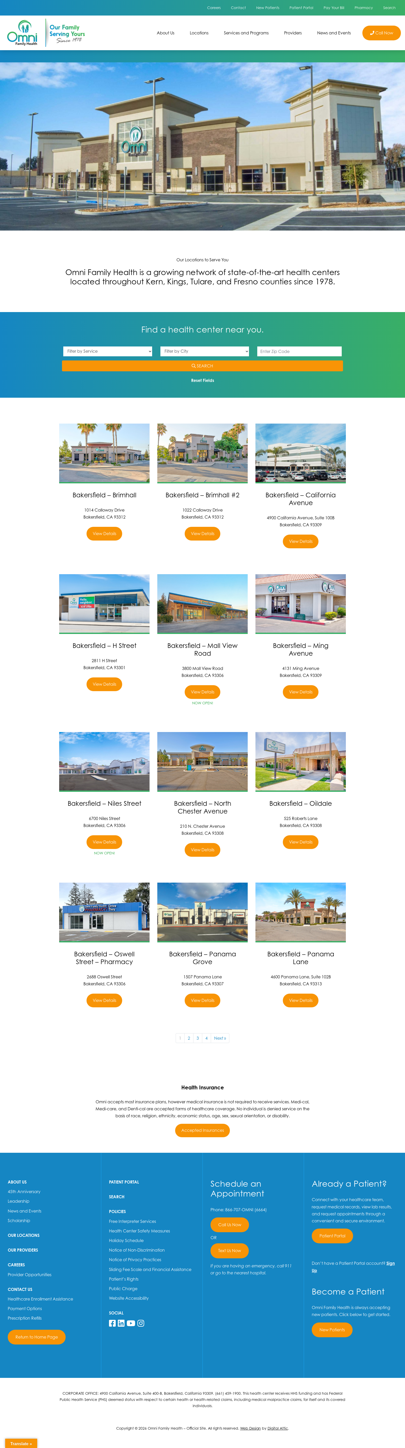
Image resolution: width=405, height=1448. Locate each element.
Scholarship (19, 1220)
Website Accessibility (129, 1298)
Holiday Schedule (126, 1240)
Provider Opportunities (29, 1274)
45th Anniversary (24, 1191)
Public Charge (123, 1288)
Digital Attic (278, 1428)
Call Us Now (229, 1224)
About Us (165, 32)
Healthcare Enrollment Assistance (40, 1299)
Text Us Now (229, 1250)
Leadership (18, 1201)
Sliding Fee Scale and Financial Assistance (150, 1269)
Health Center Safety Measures (139, 1230)
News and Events (334, 32)
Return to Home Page (36, 1337)
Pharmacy (364, 7)
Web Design (250, 1428)
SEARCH (209, 365)
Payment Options (25, 1308)
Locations (203, 32)
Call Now (381, 32)
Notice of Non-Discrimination (137, 1250)
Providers (293, 32)
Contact (238, 7)
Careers (214, 7)
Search (389, 7)
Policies (117, 1211)
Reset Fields (202, 380)
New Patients (267, 7)
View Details (104, 533)
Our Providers (23, 1250)
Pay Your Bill (334, 7)
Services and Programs (246, 32)
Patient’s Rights (123, 1279)
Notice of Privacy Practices (135, 1259)
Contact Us (20, 1289)
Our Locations (24, 1235)
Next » (220, 1038)
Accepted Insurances (202, 1130)
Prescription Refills (25, 1318)
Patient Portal (301, 7)
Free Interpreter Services (132, 1221)
